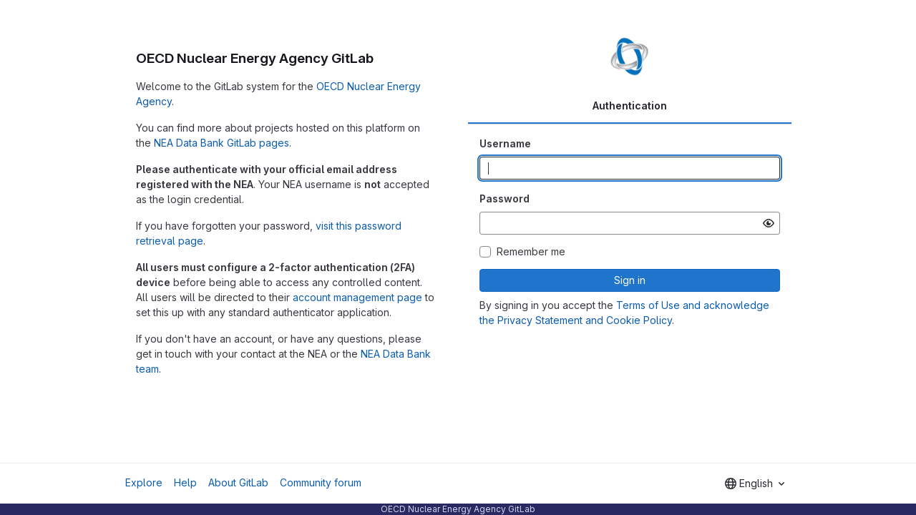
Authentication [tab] (630, 105)
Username (505, 143)
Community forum (320, 482)
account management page (357, 297)
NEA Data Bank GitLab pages (221, 143)
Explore (143, 482)
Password (504, 198)
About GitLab (238, 482)
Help (185, 482)
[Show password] (768, 223)
